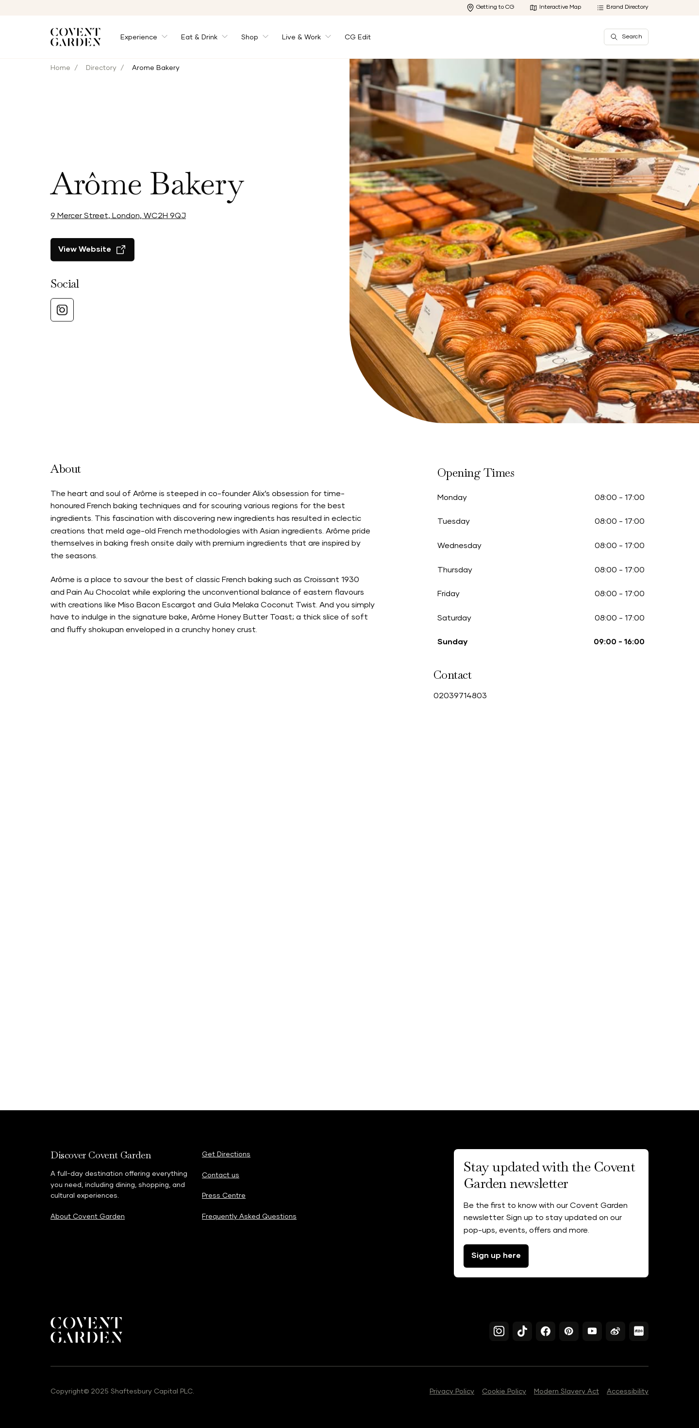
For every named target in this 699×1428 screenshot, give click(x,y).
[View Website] (92, 285)
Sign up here (496, 1255)
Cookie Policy (504, 1391)
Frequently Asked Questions (249, 1216)
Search (626, 37)
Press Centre (224, 1195)
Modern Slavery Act (566, 1391)
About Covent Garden (87, 1216)
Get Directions (226, 1154)
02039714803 (460, 696)
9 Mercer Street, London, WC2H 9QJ (118, 251)
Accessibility (628, 1391)
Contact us (220, 1175)
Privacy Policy (452, 1391)
